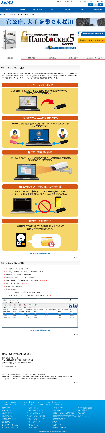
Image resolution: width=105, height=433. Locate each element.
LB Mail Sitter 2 (6, 422)
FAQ (52, 10)
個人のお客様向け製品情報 (85, 407)
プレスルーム (77, 1)
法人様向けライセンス (94, 58)
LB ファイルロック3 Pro (33, 421)
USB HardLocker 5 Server (59, 426)
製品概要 (10, 58)
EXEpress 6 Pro (6, 419)
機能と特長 (31, 58)
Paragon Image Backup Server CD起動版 (63, 415)
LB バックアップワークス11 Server (36, 415)
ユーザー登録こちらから (91, 34)
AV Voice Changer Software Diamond (11, 409)
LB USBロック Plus (32, 427)
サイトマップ (99, 1)
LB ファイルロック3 (32, 419)
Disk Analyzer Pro (6, 415)
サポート (67, 10)
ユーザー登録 (88, 1)
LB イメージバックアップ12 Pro (10, 426)
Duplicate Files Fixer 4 (7, 416)
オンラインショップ (83, 416)
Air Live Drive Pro (6, 407)
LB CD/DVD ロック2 (32, 426)
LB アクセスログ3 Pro (7, 424)
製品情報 (22, 10)
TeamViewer (55, 422)
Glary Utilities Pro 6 (7, 421)
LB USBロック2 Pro (57, 407)
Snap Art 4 (55, 421)
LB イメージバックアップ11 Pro (10, 427)
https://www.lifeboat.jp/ (10, 366)
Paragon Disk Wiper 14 (58, 418)
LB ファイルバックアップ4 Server (36, 416)
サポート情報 (81, 412)
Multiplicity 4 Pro (56, 410)
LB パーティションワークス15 (35, 412)
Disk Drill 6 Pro (6, 413)
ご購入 (82, 10)
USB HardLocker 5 (57, 424)
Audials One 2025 (6, 410)
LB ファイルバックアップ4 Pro (35, 418)
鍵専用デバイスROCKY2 (59, 427)
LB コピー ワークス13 (33, 407)
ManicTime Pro (56, 409)
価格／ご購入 (73, 58)
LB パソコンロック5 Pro (33, 413)
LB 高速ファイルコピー (33, 409)
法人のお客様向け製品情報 (85, 409)
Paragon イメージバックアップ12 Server (63, 412)
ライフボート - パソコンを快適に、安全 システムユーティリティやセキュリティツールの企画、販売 (6, 3)
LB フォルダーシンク (32, 422)
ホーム (59, 1)
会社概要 (67, 1)
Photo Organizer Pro (57, 419)
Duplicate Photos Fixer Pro (9, 418)
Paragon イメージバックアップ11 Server (63, 413)
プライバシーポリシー (30, 404)
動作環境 (52, 58)
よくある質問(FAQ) (83, 410)
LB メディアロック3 (32, 424)
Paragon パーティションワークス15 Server (64, 416)
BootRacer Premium (7, 412)
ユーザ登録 (81, 413)
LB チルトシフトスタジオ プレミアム (37, 410)
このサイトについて (45, 404)
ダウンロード (37, 10)
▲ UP (76, 258)
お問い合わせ (97, 10)
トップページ (7, 10)
